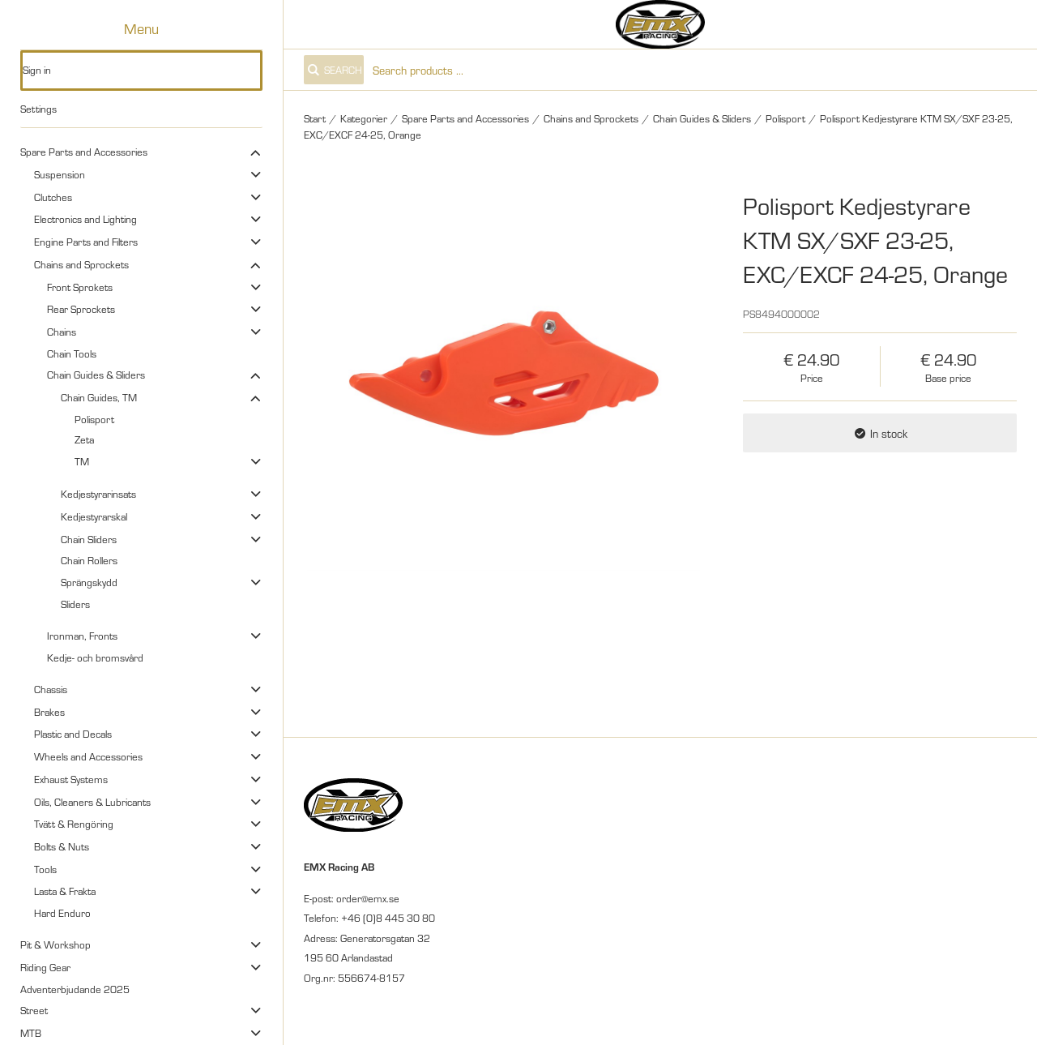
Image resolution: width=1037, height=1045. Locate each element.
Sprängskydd (89, 582)
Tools (45, 869)
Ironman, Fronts (82, 635)
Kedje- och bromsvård (95, 657)
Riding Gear (45, 967)
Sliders (75, 604)
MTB (30, 1033)
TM (82, 461)
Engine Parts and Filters (86, 241)
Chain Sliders (89, 539)
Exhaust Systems (71, 779)
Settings (38, 108)
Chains (61, 331)
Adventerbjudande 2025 (75, 989)
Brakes (49, 712)
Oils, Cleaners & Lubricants (92, 801)
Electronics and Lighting (85, 219)
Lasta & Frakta (65, 891)
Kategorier (363, 118)
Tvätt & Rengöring (73, 823)
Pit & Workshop (55, 944)
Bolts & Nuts (61, 846)
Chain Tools (71, 353)
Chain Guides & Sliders (96, 374)
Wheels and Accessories (88, 756)
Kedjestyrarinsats (98, 493)
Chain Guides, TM (99, 397)
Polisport (94, 419)
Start (315, 118)
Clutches (53, 197)
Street (34, 1010)
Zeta (84, 439)
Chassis (50, 689)
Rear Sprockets (81, 309)
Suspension (59, 174)
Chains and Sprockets (81, 264)
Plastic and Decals (73, 733)
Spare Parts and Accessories (83, 151)
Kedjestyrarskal (94, 516)
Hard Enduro (62, 913)
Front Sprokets (80, 287)
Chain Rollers (89, 560)
